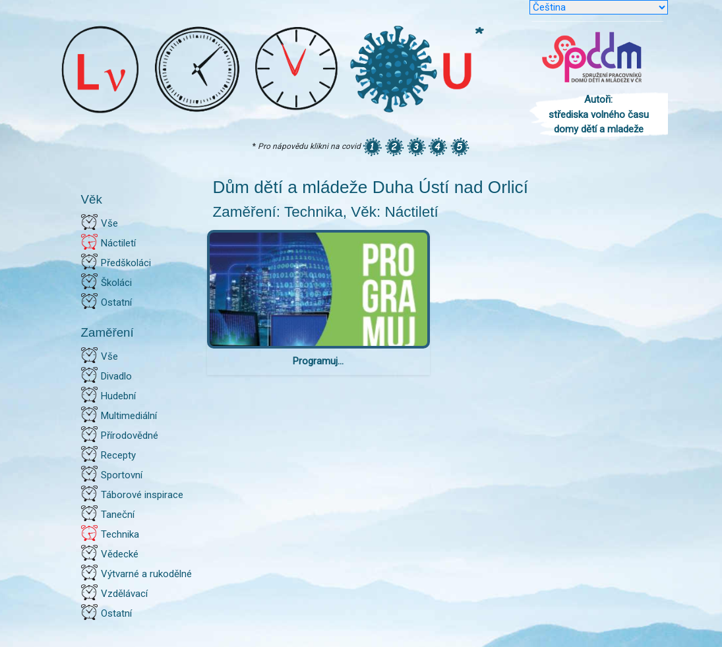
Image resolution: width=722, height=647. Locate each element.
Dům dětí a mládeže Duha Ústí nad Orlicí (371, 187)
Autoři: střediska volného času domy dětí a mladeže (599, 114)
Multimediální (129, 416)
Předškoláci (126, 263)
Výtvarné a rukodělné (146, 574)
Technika (120, 534)
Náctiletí (118, 243)
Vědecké (119, 554)
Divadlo (116, 376)
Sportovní (121, 475)
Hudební (118, 396)
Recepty (118, 455)
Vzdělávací (124, 594)
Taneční (118, 514)
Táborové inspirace (142, 495)
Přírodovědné (129, 435)
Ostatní (116, 302)
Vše (109, 223)
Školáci (116, 283)
